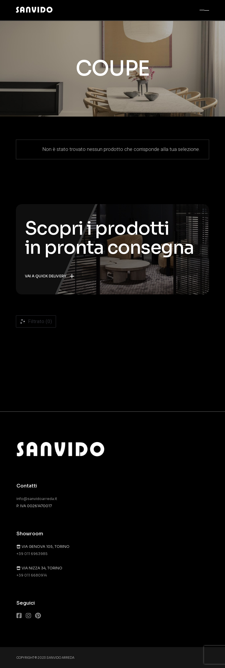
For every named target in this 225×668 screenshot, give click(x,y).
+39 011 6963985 (32, 553)
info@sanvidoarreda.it (36, 498)
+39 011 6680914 (31, 575)
